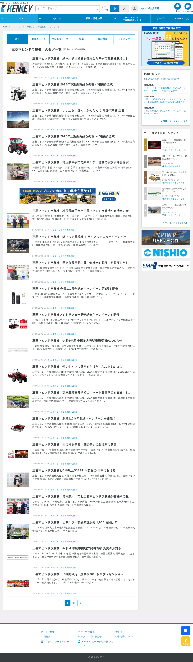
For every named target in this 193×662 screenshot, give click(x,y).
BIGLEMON (132, 18)
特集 (81, 39)
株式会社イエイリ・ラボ (173, 183)
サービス (161, 18)
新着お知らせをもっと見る (175, 121)
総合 (17, 39)
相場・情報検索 (94, 18)
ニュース (19, 18)
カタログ (56, 18)
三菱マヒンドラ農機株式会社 (64, 78)
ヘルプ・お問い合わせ (90, 636)
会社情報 (50, 632)
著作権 (118, 631)
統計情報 (103, 39)
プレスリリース (60, 39)
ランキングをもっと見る (176, 223)
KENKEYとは (182, 18)
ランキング (124, 39)
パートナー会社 (86, 631)
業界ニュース (39, 39)
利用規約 (46, 636)
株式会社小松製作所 (171, 166)
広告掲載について (124, 636)
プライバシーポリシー (57, 641)
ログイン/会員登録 (149, 8)
